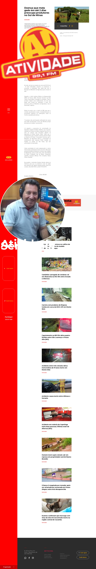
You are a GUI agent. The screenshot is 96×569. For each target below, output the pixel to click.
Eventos (62, 553)
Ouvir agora (10, 268)
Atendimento (63, 558)
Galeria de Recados (65, 555)
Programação (47, 556)
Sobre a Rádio (47, 554)
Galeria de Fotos (48, 557)
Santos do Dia (63, 556)
